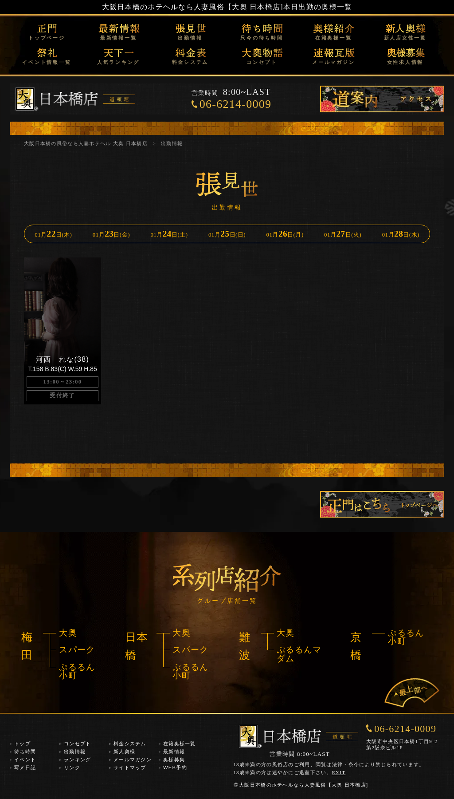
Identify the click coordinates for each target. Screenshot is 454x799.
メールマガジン (333, 62)
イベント (25, 759)
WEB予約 (175, 767)
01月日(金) (111, 233)
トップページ (46, 37)
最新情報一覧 (118, 37)
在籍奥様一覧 (333, 37)
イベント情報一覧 (46, 62)
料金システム (190, 62)
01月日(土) (169, 233)
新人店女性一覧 (405, 37)
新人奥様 (124, 751)
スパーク (77, 649)
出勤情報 (190, 37)
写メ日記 (25, 767)
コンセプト (262, 62)
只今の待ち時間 (261, 37)
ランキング (77, 759)
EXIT (339, 772)
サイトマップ (130, 767)
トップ (22, 743)
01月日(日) (227, 233)
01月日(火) (342, 233)
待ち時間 (25, 751)
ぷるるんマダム (299, 653)
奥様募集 (174, 759)
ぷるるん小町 (77, 671)
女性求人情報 (405, 62)
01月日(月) (285, 233)
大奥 (68, 633)
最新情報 (174, 751)
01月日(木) (53, 233)
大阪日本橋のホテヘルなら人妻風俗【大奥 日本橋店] (192, 7)
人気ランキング (118, 62)
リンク (72, 767)
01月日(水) (400, 233)
